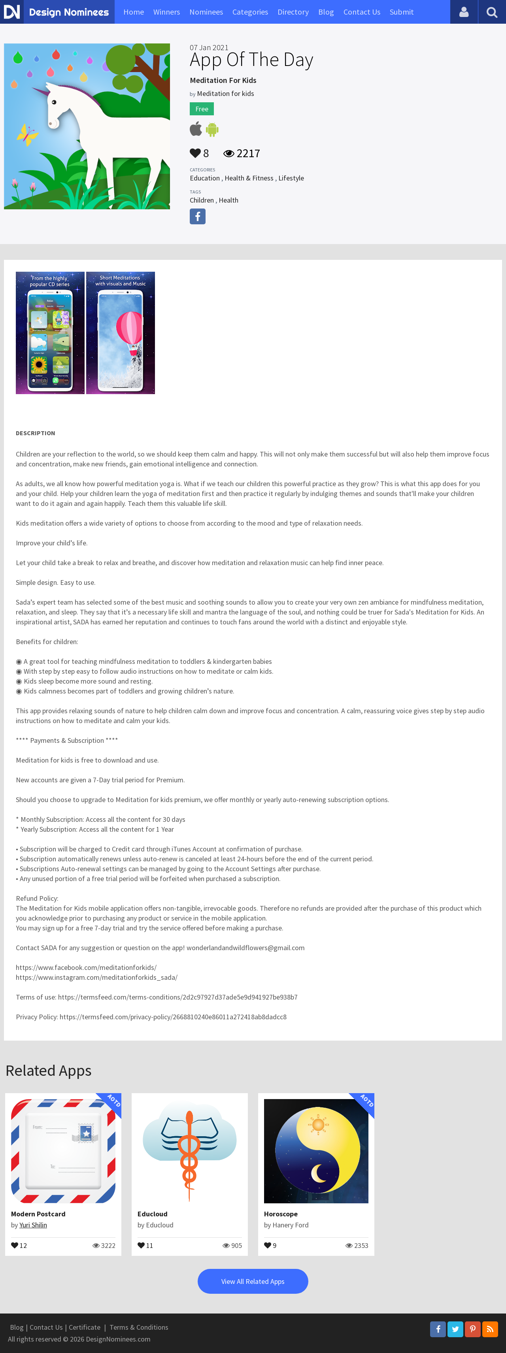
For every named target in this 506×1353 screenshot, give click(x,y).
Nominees (206, 12)
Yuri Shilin (33, 1224)
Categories (250, 12)
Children (202, 200)
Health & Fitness (249, 177)
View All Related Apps (253, 1281)
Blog (326, 12)
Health (228, 200)
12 (19, 1245)
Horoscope (281, 1213)
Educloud (153, 1213)
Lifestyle (291, 177)
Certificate (84, 1327)
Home (133, 12)
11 (145, 1245)
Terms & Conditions (139, 1327)
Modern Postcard (38, 1213)
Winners (166, 12)
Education (205, 177)
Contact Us (362, 12)
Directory (293, 12)
